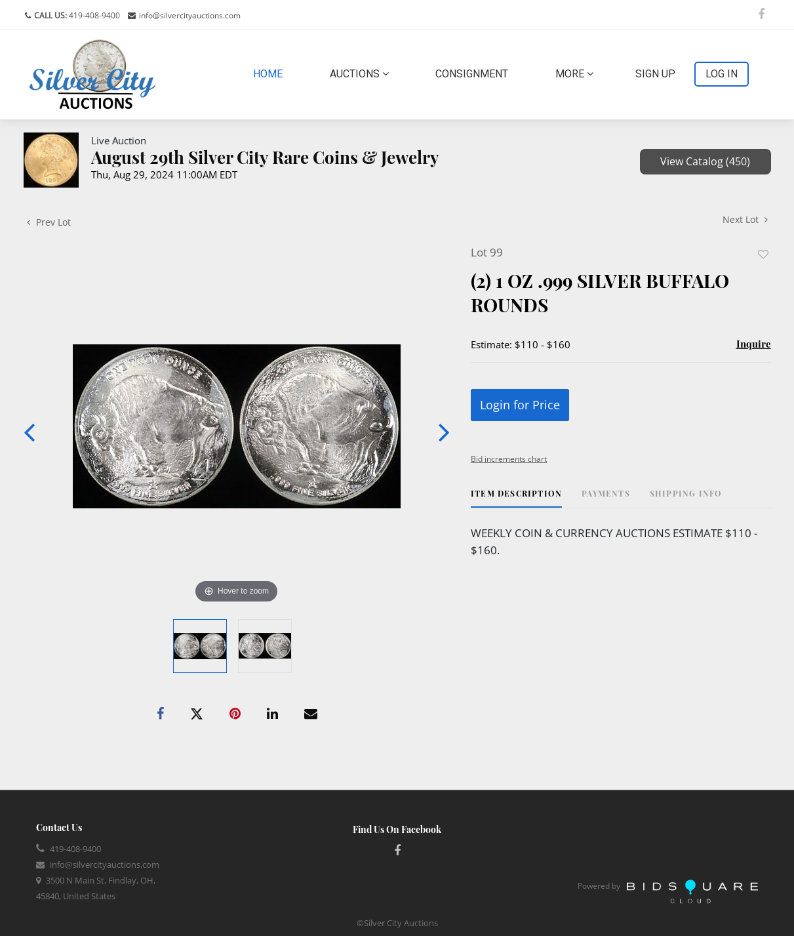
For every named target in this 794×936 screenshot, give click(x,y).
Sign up (655, 74)
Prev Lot (49, 222)
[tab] (516, 498)
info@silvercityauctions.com (190, 15)
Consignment (471, 74)
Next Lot (745, 219)
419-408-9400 (93, 15)
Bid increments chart (509, 458)
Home (270, 73)
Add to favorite (763, 254)
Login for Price (520, 405)
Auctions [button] (359, 74)
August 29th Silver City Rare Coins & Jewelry (265, 157)
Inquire (753, 343)
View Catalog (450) (705, 161)
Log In (721, 74)
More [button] (574, 74)
